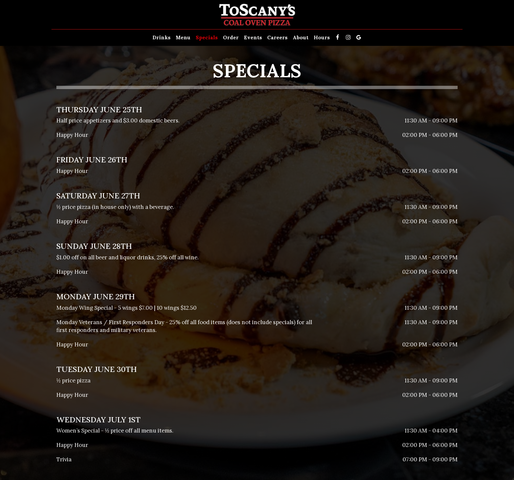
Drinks (161, 37)
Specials (207, 37)
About (300, 37)
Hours (322, 37)
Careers (277, 37)
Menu (183, 37)
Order (231, 37)
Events (253, 37)
